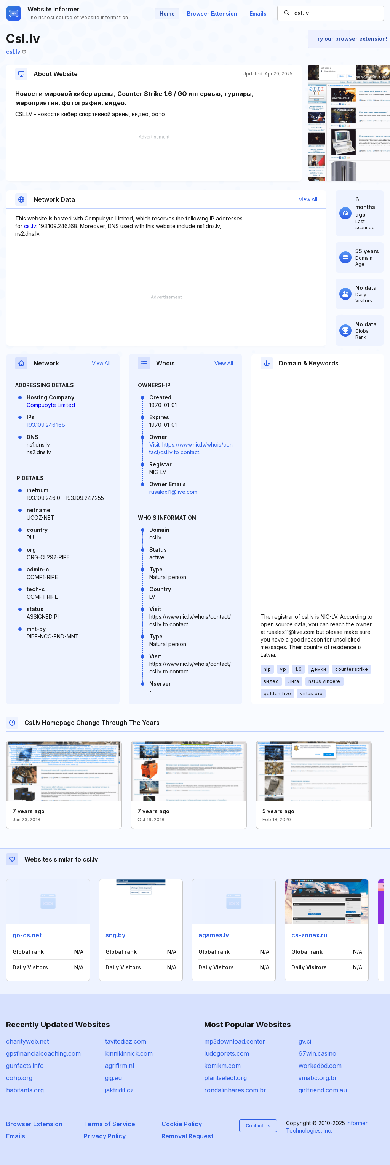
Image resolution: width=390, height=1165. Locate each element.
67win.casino (317, 1053)
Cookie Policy (181, 1124)
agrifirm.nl (119, 1065)
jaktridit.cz (119, 1090)
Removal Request (187, 1136)
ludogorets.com (226, 1053)
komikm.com (222, 1065)
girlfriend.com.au (323, 1090)
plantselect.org (225, 1078)
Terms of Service (109, 1124)
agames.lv (213, 935)
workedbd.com (320, 1065)
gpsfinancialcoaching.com (43, 1053)
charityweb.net (27, 1041)
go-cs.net (27, 935)
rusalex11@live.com (173, 491)
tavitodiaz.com (125, 1041)
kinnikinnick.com (129, 1053)
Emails (258, 13)
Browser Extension (212, 13)
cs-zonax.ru (309, 935)
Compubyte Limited (51, 405)
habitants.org (25, 1090)
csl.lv (16, 51)
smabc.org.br (318, 1078)
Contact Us (258, 1125)
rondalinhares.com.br (235, 1090)
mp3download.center (234, 1041)
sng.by (115, 935)
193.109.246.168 (46, 424)
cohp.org (19, 1078)
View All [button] (308, 199)
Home (167, 13)
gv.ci (305, 1041)
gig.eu (113, 1078)
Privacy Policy (105, 1136)
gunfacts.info (25, 1065)
